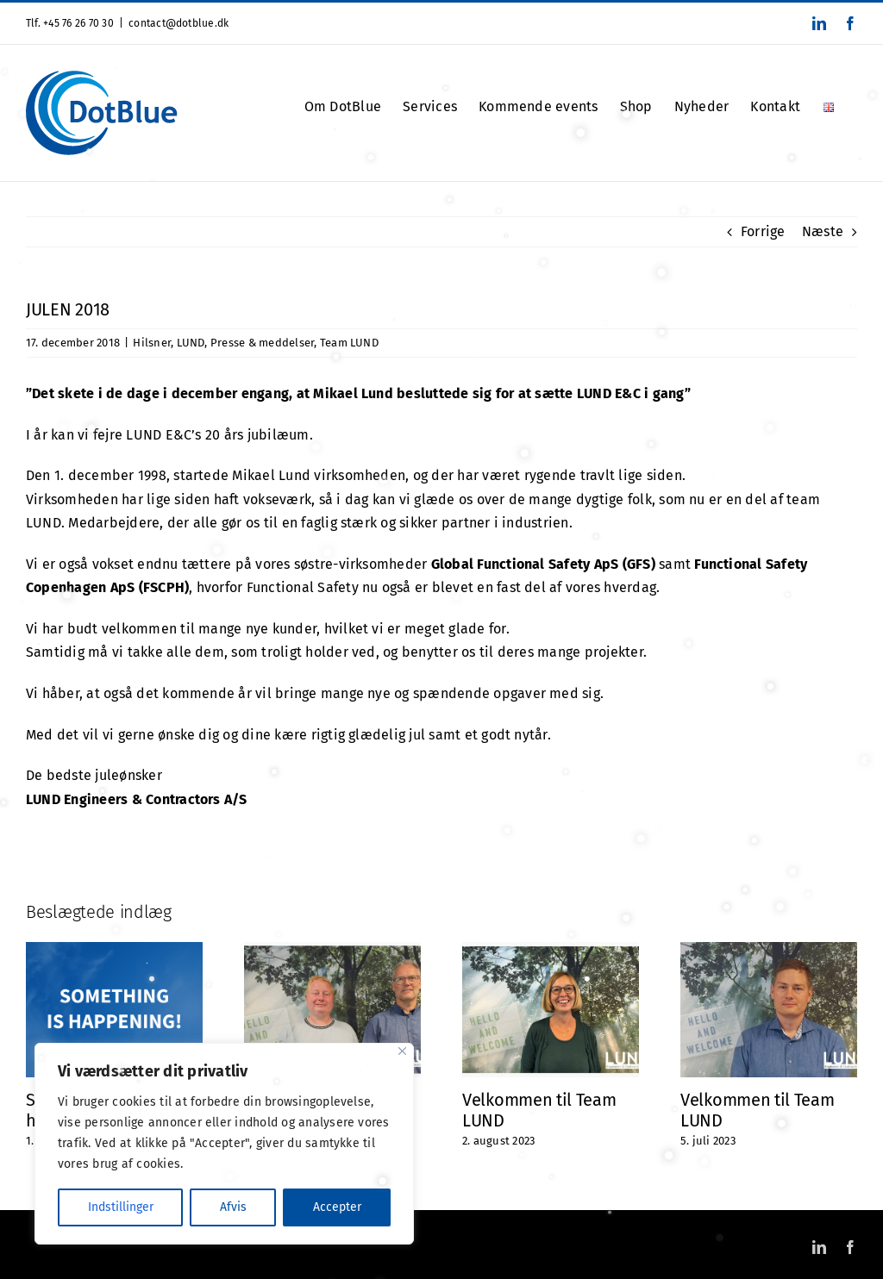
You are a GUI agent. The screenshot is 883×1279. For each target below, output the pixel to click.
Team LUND (349, 342)
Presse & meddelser (262, 342)
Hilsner (152, 342)
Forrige (763, 231)
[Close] (402, 1051)
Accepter (337, 1207)
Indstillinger (120, 1207)
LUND (191, 342)
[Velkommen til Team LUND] (550, 950)
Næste (822, 231)
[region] (224, 1144)
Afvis (233, 1207)
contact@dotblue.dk (178, 23)
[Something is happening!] (114, 950)
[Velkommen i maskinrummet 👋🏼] (332, 950)
